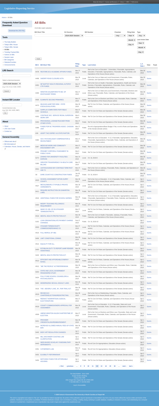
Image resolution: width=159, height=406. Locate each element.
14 (106, 366)
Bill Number (89, 32)
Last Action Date (143, 40)
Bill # (37, 65)
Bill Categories (9, 60)
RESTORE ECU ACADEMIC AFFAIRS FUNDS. (56, 72)
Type (138, 32)
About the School (98, 2)
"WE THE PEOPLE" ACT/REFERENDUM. (54, 266)
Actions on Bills (9, 55)
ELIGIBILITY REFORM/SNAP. (50, 355)
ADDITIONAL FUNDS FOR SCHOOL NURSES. (56, 198)
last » (131, 366)
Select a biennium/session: (11, 80)
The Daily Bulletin (10, 42)
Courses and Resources (111, 2)
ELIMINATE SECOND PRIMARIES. (52, 100)
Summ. (149, 72)
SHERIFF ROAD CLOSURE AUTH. (52, 78)
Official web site (10, 141)
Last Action (92, 65)
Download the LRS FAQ (17, 31)
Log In (75, 385)
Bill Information (10, 144)
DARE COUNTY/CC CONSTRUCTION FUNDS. (56, 175)
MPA (127, 2)
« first (62, 366)
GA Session (68, 32)
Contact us (7, 131)
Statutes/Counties (10, 62)
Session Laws (9, 57)
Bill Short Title (40, 32)
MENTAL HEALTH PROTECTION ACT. (53, 216)
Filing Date (131, 32)
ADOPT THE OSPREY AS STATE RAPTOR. (55, 133)
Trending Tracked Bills (11, 52)
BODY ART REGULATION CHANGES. (53, 332)
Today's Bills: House (11, 44)
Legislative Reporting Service (19, 8)
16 (114, 366)
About (6, 126)
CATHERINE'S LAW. (47, 349)
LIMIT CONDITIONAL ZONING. (50, 238)
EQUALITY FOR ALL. (47, 244)
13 (101, 366)
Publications (134, 2)
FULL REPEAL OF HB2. (48, 233)
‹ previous (69, 366)
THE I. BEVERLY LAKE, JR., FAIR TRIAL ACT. (55, 289)
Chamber (118, 32)
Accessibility (82, 385)
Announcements (9, 65)
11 (92, 366)
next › (124, 366)
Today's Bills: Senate (11, 47)
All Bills (6, 49)
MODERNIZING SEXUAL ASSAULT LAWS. (54, 283)
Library (122, 2)
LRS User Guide (9, 129)
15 (110, 366)
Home (4, 17)
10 (88, 366)
